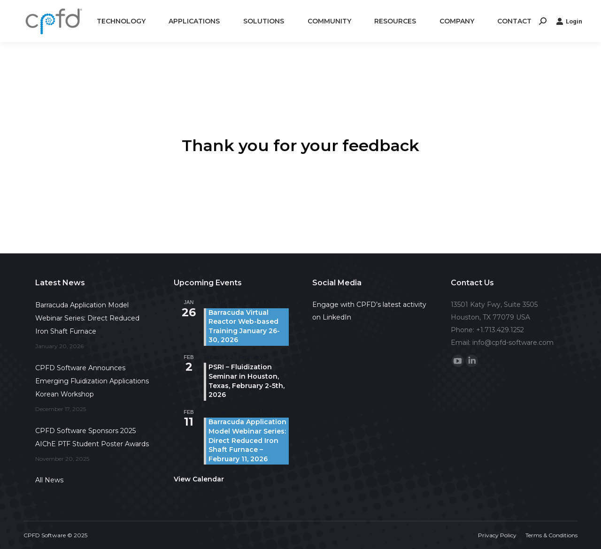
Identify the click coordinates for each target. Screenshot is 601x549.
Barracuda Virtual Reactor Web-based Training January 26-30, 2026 (244, 326)
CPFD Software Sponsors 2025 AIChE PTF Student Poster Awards (92, 437)
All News (49, 480)
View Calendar (199, 479)
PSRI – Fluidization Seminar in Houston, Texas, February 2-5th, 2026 (246, 381)
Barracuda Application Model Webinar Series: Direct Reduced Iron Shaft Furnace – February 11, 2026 (247, 440)
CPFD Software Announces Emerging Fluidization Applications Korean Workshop (92, 381)
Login (569, 21)
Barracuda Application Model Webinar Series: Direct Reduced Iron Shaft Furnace (87, 318)
